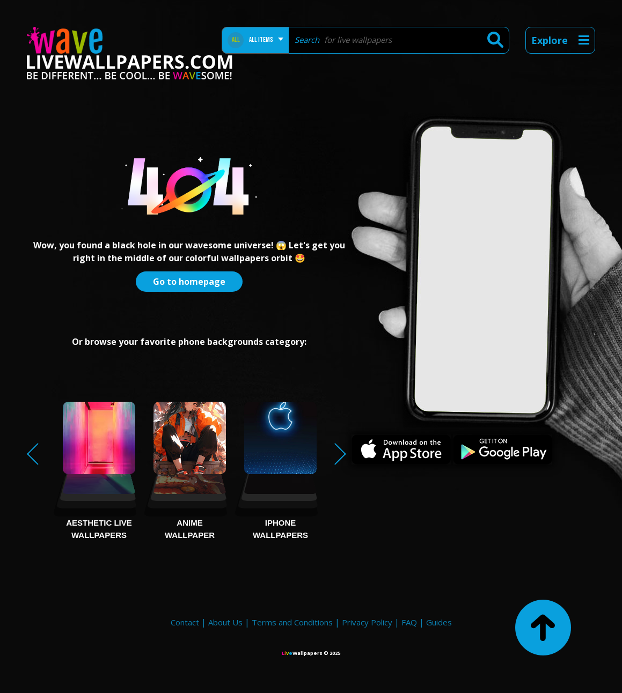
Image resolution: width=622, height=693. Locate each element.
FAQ (409, 622)
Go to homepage (189, 281)
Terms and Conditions (292, 622)
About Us (225, 622)
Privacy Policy (367, 622)
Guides (439, 622)
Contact (185, 622)
